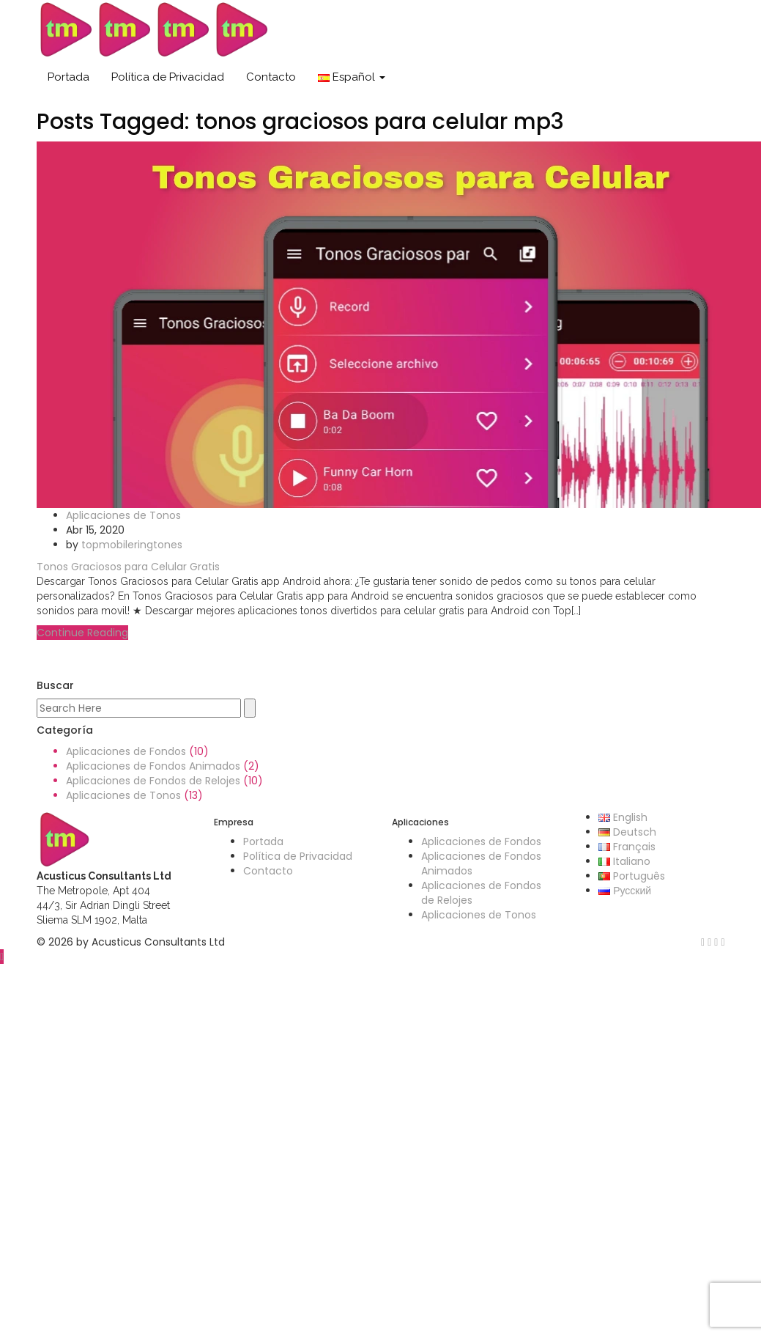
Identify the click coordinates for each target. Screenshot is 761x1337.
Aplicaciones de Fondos (126, 751)
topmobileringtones (131, 544)
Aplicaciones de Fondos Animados (153, 766)
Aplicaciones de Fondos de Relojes (153, 780)
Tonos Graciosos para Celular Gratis (128, 566)
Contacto (271, 77)
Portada (68, 77)
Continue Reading (82, 632)
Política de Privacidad (167, 77)
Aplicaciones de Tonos (123, 515)
